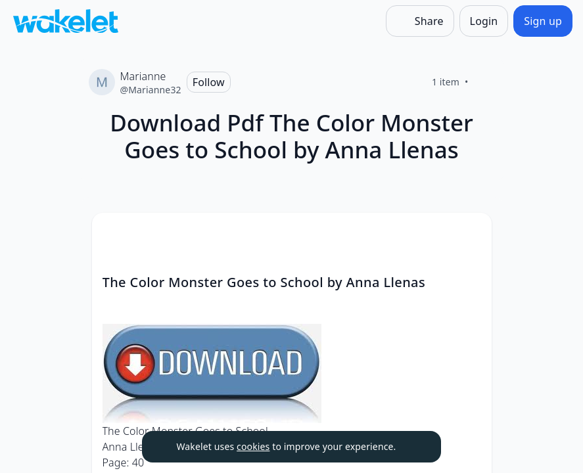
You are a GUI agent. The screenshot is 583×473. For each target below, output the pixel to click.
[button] (470, 234)
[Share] (420, 21)
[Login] (484, 21)
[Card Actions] (470, 233)
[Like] (484, 82)
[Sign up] (542, 21)
